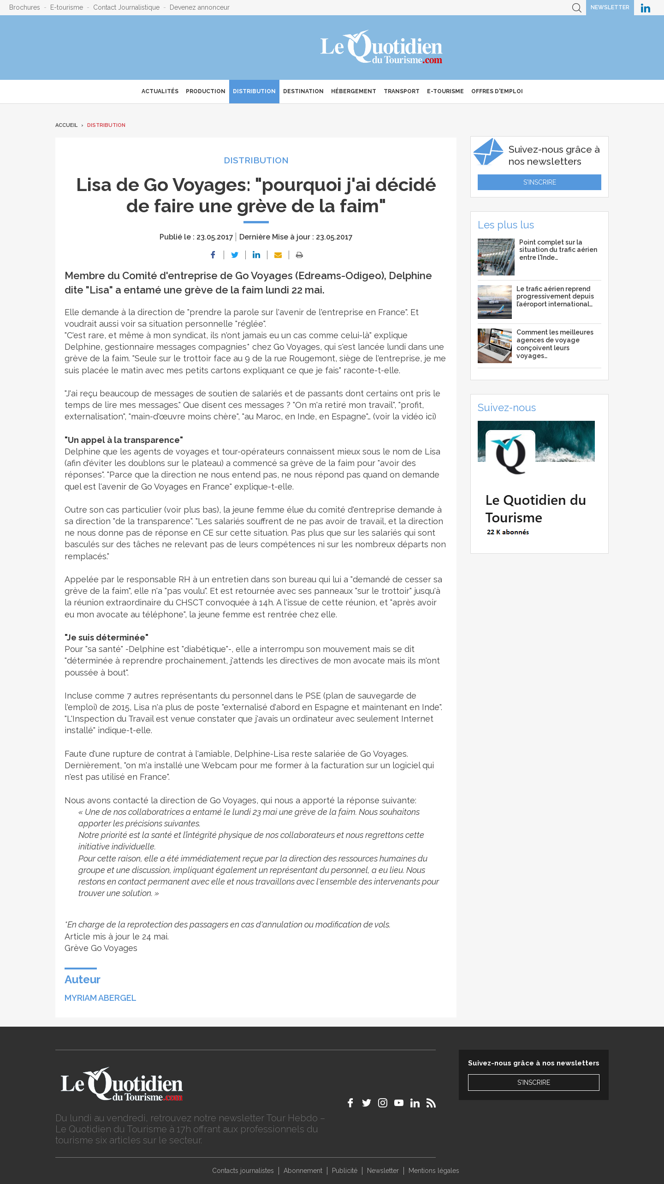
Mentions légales (434, 1170)
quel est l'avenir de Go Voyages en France (147, 486)
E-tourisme (66, 7)
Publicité (344, 1170)
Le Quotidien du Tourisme (382, 47)
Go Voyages (296, 347)
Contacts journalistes (243, 1170)
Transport (402, 91)
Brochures (24, 7)
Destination (303, 91)
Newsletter (610, 7)
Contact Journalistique (126, 7)
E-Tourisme (445, 91)
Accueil (66, 125)
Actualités (160, 91)
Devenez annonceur (200, 7)
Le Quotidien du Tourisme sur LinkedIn (645, 7)
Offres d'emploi (497, 91)
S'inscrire (539, 182)
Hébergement (353, 91)
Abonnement (303, 1170)
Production (205, 91)
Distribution (254, 91)
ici (430, 416)
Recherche (577, 7)
